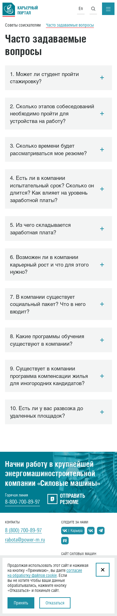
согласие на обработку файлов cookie (44, 573)
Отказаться (55, 602)
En (81, 8)
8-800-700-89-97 (22, 502)
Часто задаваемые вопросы (70, 25)
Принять (21, 602)
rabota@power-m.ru (25, 540)
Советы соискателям (23, 25)
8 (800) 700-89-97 (23, 530)
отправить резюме (66, 499)
